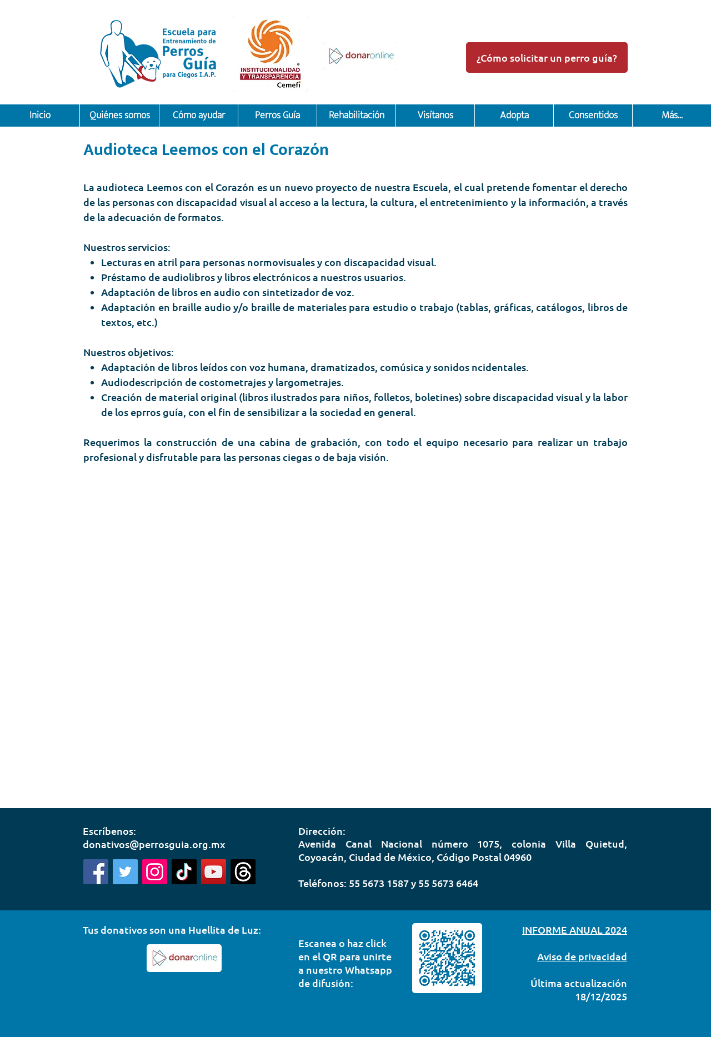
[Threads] (243, 871)
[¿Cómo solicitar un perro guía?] (547, 57)
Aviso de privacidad (582, 956)
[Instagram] (154, 871)
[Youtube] (213, 871)
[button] (119, 115)
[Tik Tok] (184, 871)
